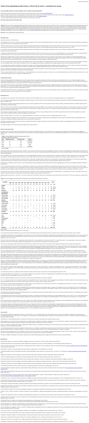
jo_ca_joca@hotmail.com (47, 13)
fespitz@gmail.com (43, 16)
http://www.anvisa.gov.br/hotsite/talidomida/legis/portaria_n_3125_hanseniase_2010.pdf (18, 375)
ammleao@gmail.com (69, 14)
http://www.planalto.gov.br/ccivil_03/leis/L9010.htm (77, 345)
